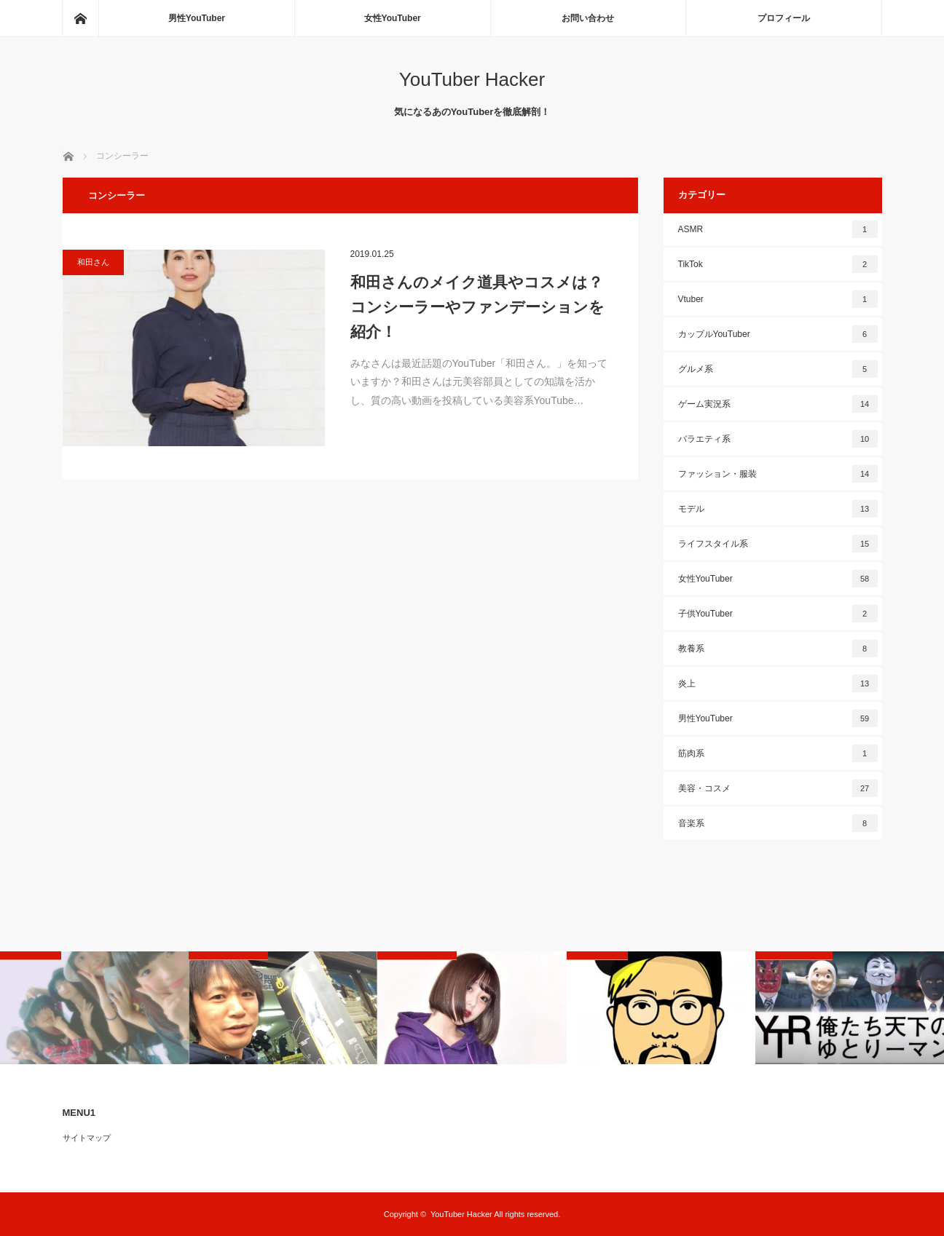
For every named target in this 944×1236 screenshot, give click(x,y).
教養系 (778, 648)
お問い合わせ (588, 18)
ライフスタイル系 (778, 543)
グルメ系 (778, 369)
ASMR (778, 229)
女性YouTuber (392, 18)
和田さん (93, 262)
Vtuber (778, 299)
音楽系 (778, 823)
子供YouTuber (778, 613)
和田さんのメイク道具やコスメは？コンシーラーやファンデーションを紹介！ (477, 306)
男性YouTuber (196, 18)
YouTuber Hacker (472, 79)
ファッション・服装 (778, 474)
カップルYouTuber (778, 334)
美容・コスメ (778, 788)
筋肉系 (778, 753)
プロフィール (784, 18)
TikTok (778, 264)
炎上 (778, 683)
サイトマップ (87, 1137)
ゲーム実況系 (778, 404)
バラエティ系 (778, 439)
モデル (778, 509)
